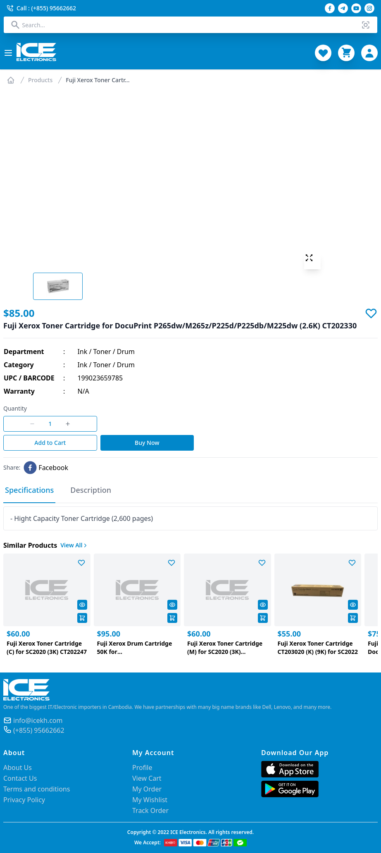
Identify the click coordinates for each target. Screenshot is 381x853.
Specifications (29, 490)
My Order (147, 789)
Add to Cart (50, 443)
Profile (142, 767)
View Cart (147, 778)
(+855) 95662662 (38, 730)
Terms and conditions (36, 789)
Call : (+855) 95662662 (41, 8)
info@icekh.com (37, 720)
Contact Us (20, 778)
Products (40, 80)
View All (74, 545)
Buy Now (147, 443)
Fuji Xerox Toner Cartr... (97, 80)
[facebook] (46, 467)
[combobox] (190, 25)
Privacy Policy (24, 799)
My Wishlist (149, 799)
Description (90, 490)
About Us (17, 767)
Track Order (150, 810)
